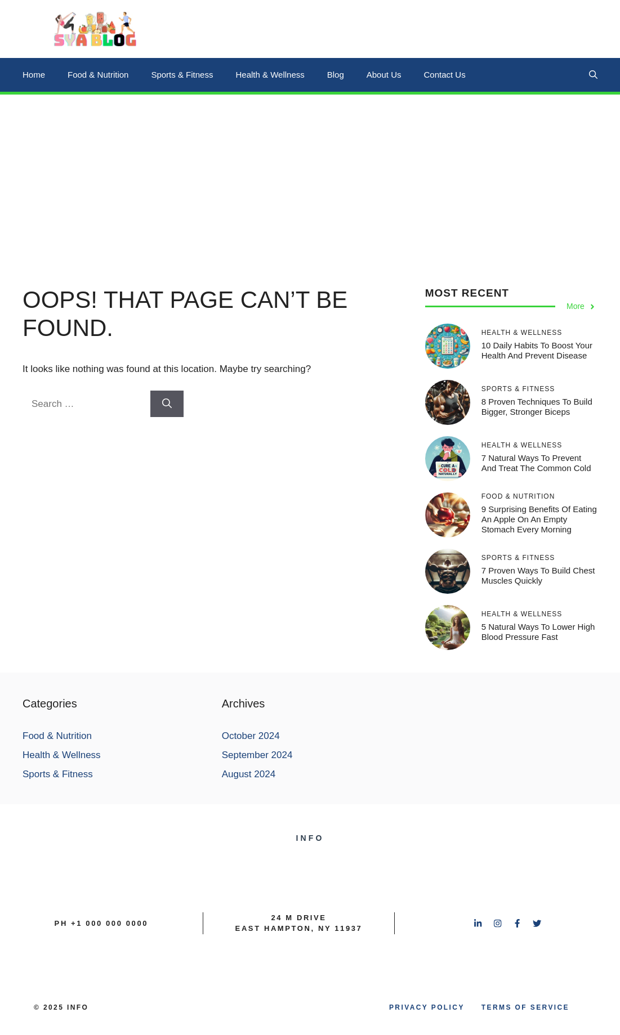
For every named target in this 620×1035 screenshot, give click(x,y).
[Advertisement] (310, 179)
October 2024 (251, 736)
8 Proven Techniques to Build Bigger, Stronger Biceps (536, 406)
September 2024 (257, 755)
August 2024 (248, 774)
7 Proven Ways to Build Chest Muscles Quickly (538, 575)
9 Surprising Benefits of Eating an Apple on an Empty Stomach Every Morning (539, 519)
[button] (593, 75)
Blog (335, 74)
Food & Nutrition (98, 74)
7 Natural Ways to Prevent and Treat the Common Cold (536, 463)
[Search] (167, 404)
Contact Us (444, 74)
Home (34, 74)
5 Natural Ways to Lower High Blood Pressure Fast (538, 632)
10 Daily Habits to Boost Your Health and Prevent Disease (536, 350)
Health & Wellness (269, 74)
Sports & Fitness (182, 74)
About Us (384, 74)
